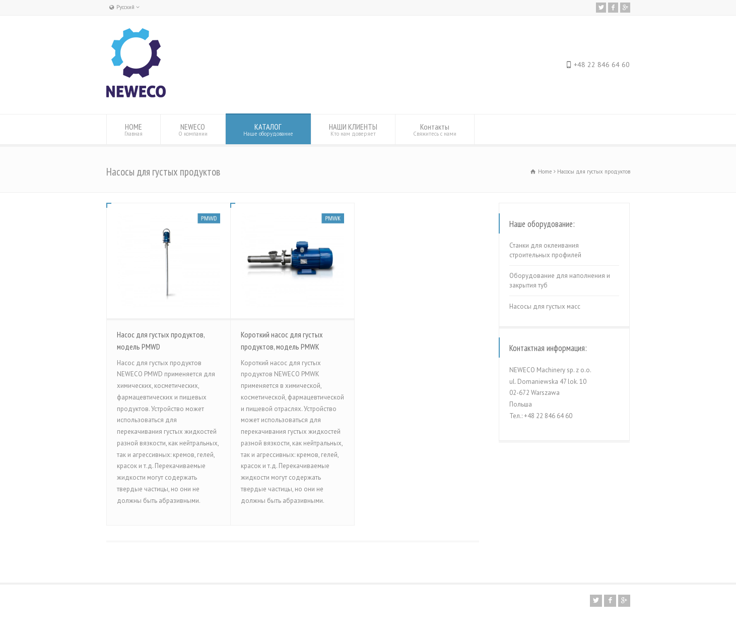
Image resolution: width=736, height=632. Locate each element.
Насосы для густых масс (544, 306)
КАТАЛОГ (268, 129)
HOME (133, 129)
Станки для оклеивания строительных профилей (545, 250)
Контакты (434, 129)
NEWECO (193, 129)
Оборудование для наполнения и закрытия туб (559, 280)
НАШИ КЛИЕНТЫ (353, 129)
